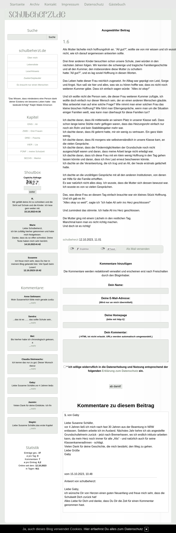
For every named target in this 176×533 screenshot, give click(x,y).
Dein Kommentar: (115, 334)
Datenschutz (94, 4)
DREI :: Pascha (32, 138)
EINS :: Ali (32, 124)
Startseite (17, 4)
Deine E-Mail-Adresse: (115, 300)
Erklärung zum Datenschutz (120, 370)
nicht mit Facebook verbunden (72, 249)
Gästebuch (117, 4)
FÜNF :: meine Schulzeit (32, 151)
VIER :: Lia (32, 144)
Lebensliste (32, 64)
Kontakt (50, 4)
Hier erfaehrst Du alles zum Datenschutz (113, 529)
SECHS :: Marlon (32, 158)
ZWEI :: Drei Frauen (32, 131)
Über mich (32, 57)
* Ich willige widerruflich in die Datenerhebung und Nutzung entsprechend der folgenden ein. (116, 368)
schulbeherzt (70, 239)
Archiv (34, 4)
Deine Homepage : (116, 317)
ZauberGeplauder (32, 78)
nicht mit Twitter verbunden (103, 249)
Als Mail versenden (138, 248)
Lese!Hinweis (32, 71)
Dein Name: (115, 285)
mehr (33, 303)
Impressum (70, 4)
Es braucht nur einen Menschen (32, 85)
